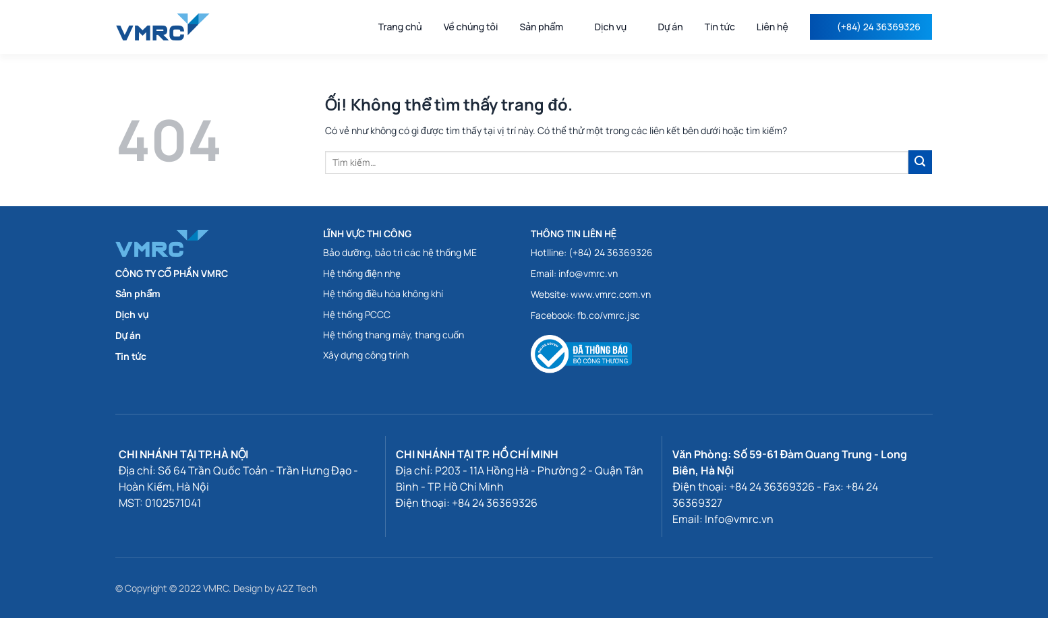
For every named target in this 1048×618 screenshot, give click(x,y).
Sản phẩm (546, 27)
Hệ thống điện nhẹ (362, 273)
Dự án (670, 26)
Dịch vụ (615, 27)
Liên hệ (772, 26)
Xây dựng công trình (366, 354)
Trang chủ (400, 26)
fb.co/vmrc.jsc (608, 315)
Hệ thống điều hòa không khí (383, 293)
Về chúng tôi (471, 26)
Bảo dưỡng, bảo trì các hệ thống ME (400, 252)
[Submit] (920, 162)
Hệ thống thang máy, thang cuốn (393, 334)
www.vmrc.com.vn (611, 294)
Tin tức (720, 26)
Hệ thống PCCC (356, 314)
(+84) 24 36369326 (879, 26)
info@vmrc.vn (588, 273)
